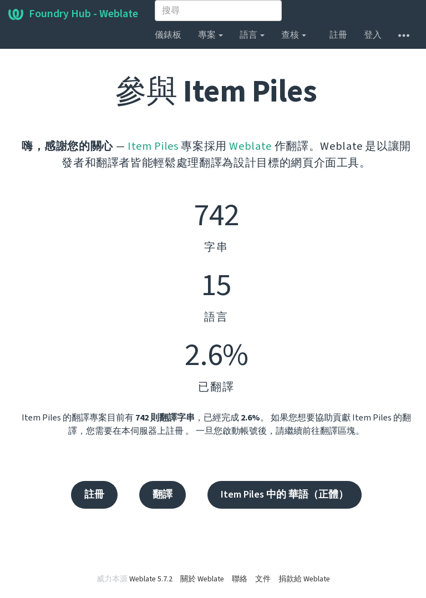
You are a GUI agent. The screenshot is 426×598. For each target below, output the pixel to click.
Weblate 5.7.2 (151, 579)
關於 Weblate (202, 579)
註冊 (338, 35)
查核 (293, 35)
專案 (210, 35)
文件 (263, 579)
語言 (252, 35)
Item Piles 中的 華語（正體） (284, 494)
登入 (373, 35)
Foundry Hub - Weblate (73, 14)
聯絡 (239, 579)
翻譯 (163, 494)
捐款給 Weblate (304, 579)
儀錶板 (168, 35)
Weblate (250, 146)
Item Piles (153, 146)
